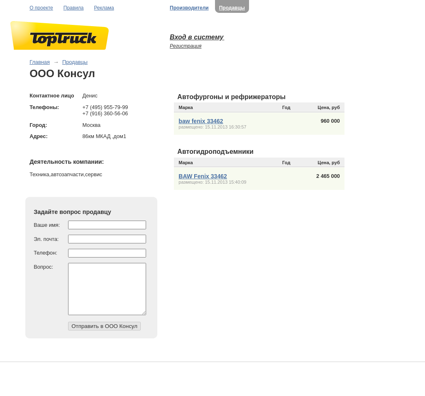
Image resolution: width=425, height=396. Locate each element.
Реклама (104, 8)
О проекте (41, 8)
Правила (74, 8)
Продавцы (232, 8)
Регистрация (185, 46)
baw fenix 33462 (200, 121)
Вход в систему (197, 37)
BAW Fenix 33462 (202, 176)
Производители (189, 8)
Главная (39, 62)
